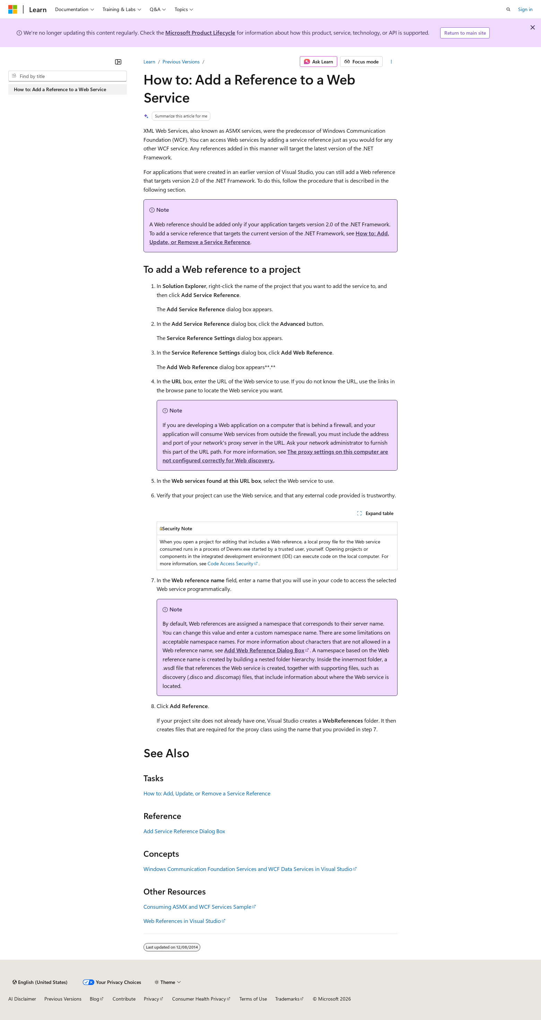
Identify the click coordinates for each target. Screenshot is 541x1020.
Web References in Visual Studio (182, 920)
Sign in (525, 9)
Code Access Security (230, 563)
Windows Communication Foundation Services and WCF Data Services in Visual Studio (247, 868)
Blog (94, 998)
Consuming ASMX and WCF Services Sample (197, 906)
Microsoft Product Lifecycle (200, 32)
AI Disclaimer (22, 998)
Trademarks (287, 998)
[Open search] (508, 9)
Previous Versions (181, 61)
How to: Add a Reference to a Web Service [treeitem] (60, 89)
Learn (149, 61)
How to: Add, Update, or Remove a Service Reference (206, 793)
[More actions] (391, 61)
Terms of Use (253, 998)
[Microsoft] (12, 9)
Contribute (124, 998)
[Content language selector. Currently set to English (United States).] (40, 982)
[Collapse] (118, 61)
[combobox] (67, 76)
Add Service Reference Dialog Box (184, 831)
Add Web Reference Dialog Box (264, 650)
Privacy (151, 998)
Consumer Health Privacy (199, 998)
